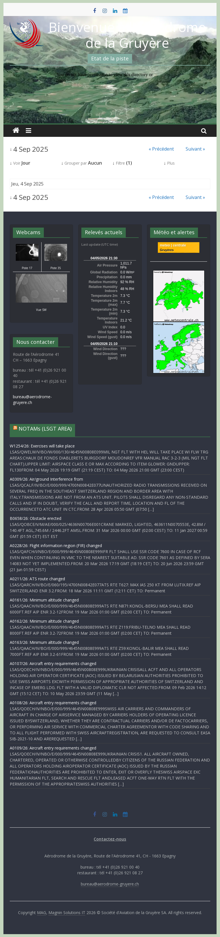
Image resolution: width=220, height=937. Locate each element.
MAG (41, 912)
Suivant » (195, 149)
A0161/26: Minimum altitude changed (44, 600)
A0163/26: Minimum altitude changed (44, 642)
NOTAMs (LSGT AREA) (45, 428)
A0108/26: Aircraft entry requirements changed (53, 702)
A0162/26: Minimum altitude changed (44, 621)
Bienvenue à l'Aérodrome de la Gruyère (127, 35)
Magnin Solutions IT (66, 912)
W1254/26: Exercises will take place (42, 446)
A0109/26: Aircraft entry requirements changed (53, 748)
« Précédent (161, 149)
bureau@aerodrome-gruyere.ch (110, 884)
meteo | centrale (173, 245)
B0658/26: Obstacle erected (35, 518)
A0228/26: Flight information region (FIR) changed (56, 545)
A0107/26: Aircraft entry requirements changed (53, 663)
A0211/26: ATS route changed (37, 578)
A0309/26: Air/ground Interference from (46, 479)
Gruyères (167, 250)
